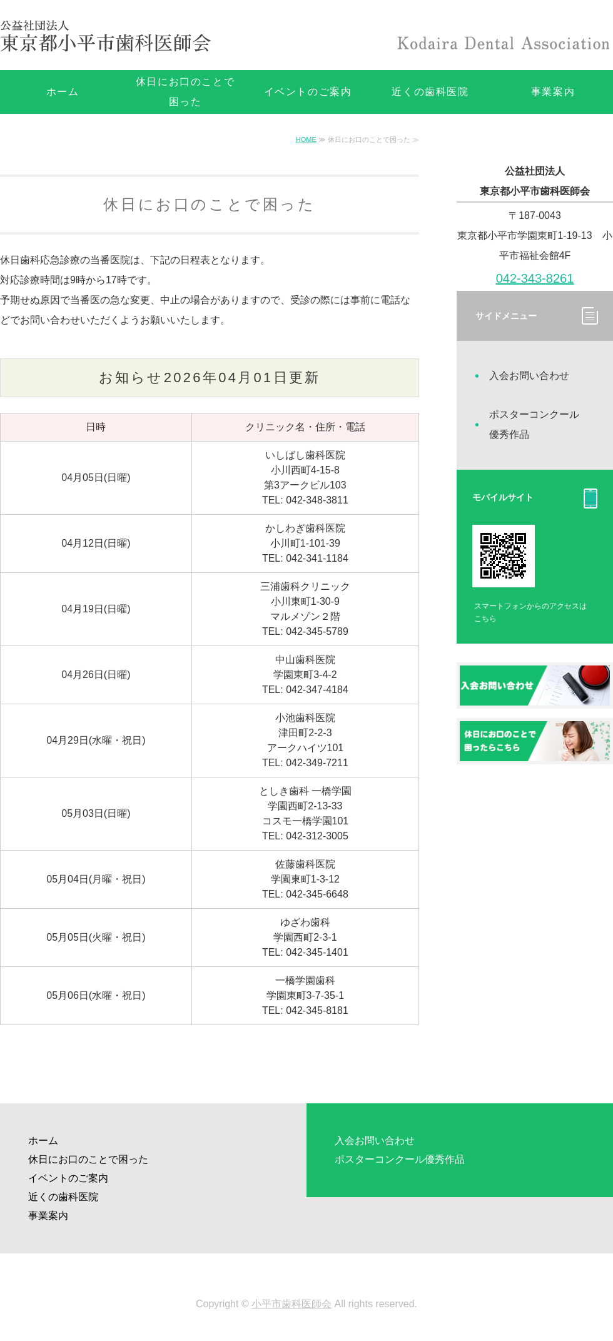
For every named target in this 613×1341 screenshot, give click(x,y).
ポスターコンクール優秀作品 (534, 424)
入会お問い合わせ (529, 375)
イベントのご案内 (308, 91)
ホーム (62, 91)
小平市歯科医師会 (291, 1303)
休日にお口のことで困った (185, 91)
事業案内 (48, 1215)
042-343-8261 (535, 278)
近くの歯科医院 (430, 91)
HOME (306, 139)
